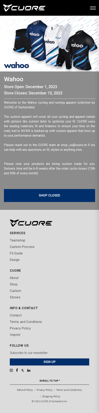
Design (15, 260)
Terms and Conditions (26, 322)
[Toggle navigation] (93, 7)
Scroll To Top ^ (49, 380)
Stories (15, 297)
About (14, 278)
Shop (13, 284)
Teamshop (17, 240)
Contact (16, 315)
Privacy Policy (20, 328)
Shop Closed (49, 195)
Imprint (15, 335)
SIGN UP (50, 362)
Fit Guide (16, 253)
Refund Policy (25, 390)
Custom (15, 291)
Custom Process (22, 247)
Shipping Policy (51, 396)
